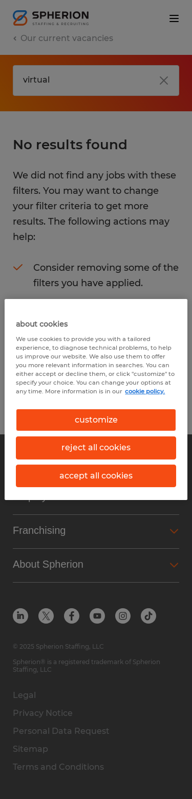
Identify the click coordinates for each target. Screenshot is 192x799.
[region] (96, 399)
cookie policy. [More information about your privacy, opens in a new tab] (145, 391)
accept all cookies (96, 476)
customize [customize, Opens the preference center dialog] (96, 420)
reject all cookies (96, 447)
